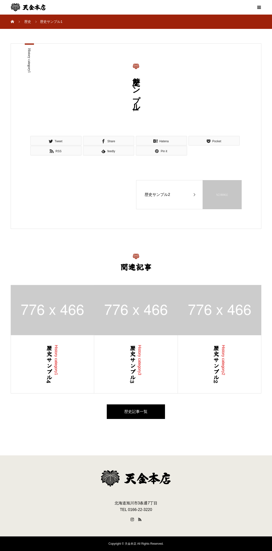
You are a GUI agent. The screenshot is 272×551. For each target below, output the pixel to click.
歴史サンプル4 (49, 364)
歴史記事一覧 (136, 411)
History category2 (223, 360)
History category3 (140, 360)
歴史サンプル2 (216, 364)
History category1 (29, 60)
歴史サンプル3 (132, 364)
